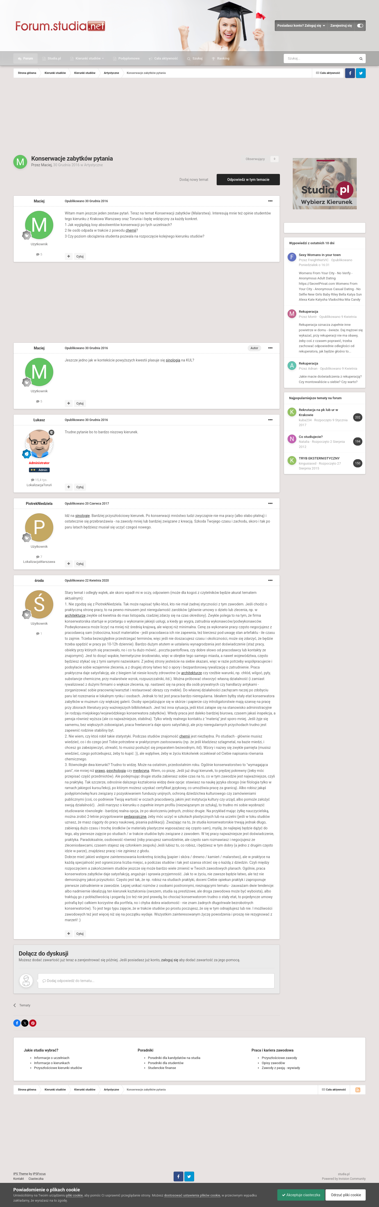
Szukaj (197, 58)
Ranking (222, 58)
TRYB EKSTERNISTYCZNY (319, 458)
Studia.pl (54, 58)
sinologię (82, 516)
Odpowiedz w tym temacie (248, 180)
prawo (100, 771)
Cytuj (79, 256)
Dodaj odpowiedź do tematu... (68, 981)
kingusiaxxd (307, 463)
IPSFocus (39, 1174)
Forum (28, 58)
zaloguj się (169, 960)
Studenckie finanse (162, 1068)
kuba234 (305, 420)
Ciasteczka (36, 1179)
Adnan (313, 368)
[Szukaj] (308, 58)
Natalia (304, 442)
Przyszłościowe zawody (279, 1058)
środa (39, 580)
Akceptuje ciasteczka (298, 1195)
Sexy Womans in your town (320, 255)
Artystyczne (93, 165)
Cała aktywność (165, 58)
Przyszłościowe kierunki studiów (58, 1068)
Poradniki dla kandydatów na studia (174, 1058)
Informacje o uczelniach (51, 1058)
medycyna (141, 771)
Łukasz (39, 420)
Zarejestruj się (341, 25)
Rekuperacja (308, 311)
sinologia (173, 360)
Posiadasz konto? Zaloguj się (301, 25)
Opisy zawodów (273, 1063)
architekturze (75, 615)
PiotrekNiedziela (39, 504)
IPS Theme (20, 1174)
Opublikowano (86, 201)
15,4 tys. (39, 480)
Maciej (46, 165)
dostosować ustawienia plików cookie (192, 1195)
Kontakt (18, 1179)
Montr (312, 317)
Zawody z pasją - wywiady (281, 1068)
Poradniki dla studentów (166, 1063)
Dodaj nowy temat (194, 180)
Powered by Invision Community (344, 1179)
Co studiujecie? (311, 437)
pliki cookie (74, 1195)
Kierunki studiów (88, 58)
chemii (130, 230)
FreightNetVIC (318, 260)
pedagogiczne (135, 817)
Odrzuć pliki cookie (344, 1195)
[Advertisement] (189, 116)
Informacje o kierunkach (52, 1063)
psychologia (116, 771)
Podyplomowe (129, 58)
